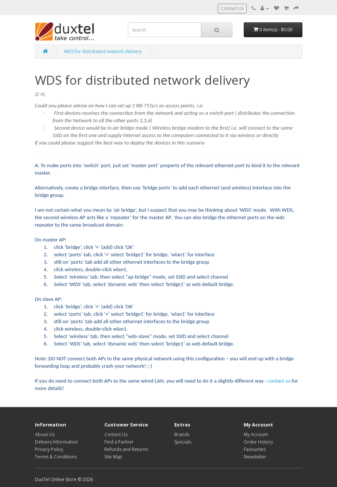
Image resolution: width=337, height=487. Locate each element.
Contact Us (232, 8)
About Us (45, 434)
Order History (258, 442)
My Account (256, 434)
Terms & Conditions (56, 457)
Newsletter (255, 457)
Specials (182, 442)
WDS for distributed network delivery (103, 51)
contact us (279, 380)
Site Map (113, 457)
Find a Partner (119, 442)
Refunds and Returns (126, 449)
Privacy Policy (49, 449)
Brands (181, 434)
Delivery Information (56, 442)
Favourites (255, 449)
